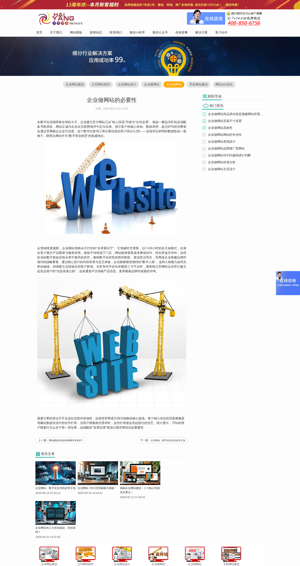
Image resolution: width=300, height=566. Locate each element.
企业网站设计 (126, 85)
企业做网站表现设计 (223, 141)
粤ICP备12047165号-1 (182, 562)
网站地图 (214, 555)
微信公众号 (161, 555)
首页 (82, 555)
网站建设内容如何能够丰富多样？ (66, 442)
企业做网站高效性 (221, 128)
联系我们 (131, 555)
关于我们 (93, 555)
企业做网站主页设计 (223, 169)
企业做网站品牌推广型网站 (227, 148)
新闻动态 (118, 555)
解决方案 (188, 555)
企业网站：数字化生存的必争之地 (168, 442)
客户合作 (201, 555)
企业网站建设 (72, 85)
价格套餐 (175, 555)
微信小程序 (146, 555)
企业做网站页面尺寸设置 (226, 121)
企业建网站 (151, 85)
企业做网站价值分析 (223, 162)
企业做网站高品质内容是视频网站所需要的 (238, 114)
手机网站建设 (200, 85)
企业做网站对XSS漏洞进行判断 (230, 155)
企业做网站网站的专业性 (226, 134)
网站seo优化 (226, 85)
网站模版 (105, 555)
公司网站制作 (99, 85)
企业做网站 (174, 85)
